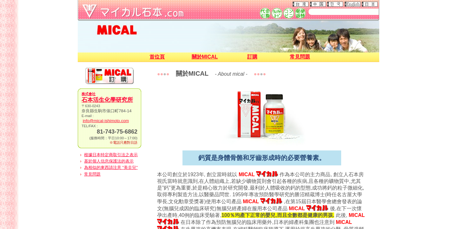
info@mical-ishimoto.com (106, 120)
